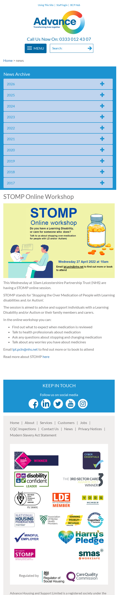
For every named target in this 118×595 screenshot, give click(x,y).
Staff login (61, 5)
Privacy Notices (90, 429)
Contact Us (50, 429)
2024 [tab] (11, 106)
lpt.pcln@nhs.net (25, 349)
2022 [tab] (11, 128)
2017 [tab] (11, 183)
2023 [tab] (11, 117)
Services (46, 422)
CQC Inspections (23, 429)
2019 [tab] (11, 161)
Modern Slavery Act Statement (33, 435)
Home (8, 60)
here (46, 356)
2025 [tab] (11, 95)
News (68, 429)
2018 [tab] (11, 172)
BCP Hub (75, 5)
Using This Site (46, 5)
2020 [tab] (11, 150)
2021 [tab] (11, 139)
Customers (66, 422)
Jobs (83, 422)
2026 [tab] (11, 84)
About (29, 422)
